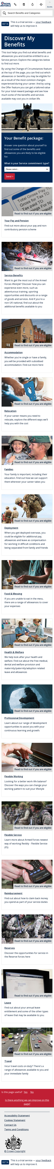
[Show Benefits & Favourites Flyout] (49, 4)
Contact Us (10, 1125)
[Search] (27, 13)
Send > (9, 176)
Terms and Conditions (16, 1129)
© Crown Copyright (14, 1144)
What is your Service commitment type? (27, 167)
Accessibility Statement (17, 1115)
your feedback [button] (43, 22)
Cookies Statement (14, 1120)
